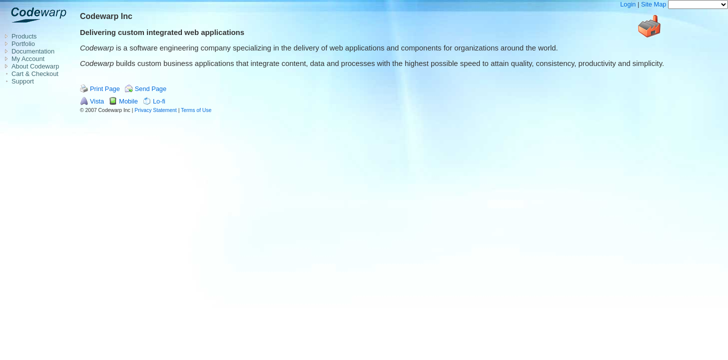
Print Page (105, 88)
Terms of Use (196, 110)
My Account (27, 58)
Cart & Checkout (34, 74)
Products (24, 36)
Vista (97, 101)
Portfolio (23, 44)
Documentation (32, 51)
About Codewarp (35, 66)
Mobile (128, 101)
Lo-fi (159, 101)
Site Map (654, 4)
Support (22, 81)
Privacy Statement (155, 110)
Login (628, 4)
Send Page (150, 88)
